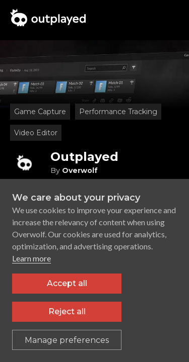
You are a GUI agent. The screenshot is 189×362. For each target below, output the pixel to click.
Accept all (67, 283)
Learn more (31, 258)
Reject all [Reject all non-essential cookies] (67, 311)
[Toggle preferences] (66, 340)
